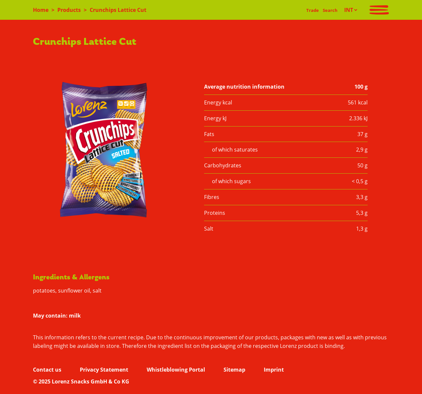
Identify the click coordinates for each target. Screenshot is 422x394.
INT (348, 10)
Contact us (47, 369)
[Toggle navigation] (379, 9)
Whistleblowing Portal (176, 369)
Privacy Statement (104, 369)
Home (40, 10)
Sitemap (234, 369)
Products (69, 10)
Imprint (274, 369)
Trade (312, 10)
